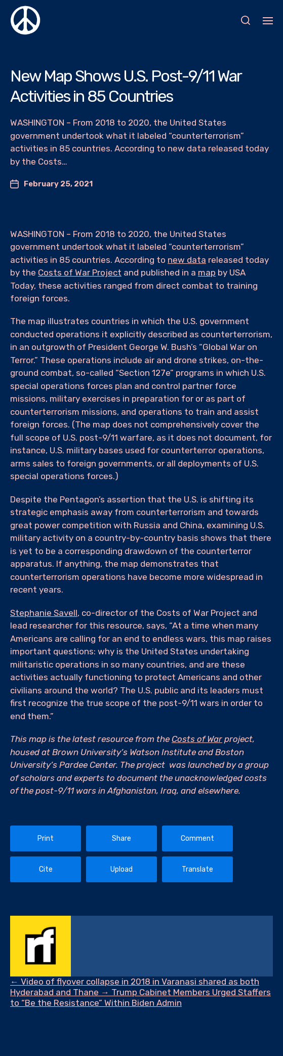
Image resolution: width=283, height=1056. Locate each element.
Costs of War (197, 739)
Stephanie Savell (43, 613)
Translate (197, 869)
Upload (121, 869)
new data (187, 260)
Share (121, 838)
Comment (197, 838)
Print (45, 838)
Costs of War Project (80, 272)
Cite (46, 869)
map (207, 272)
